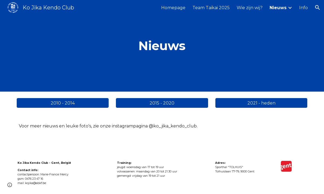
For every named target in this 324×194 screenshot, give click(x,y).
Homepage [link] (173, 7)
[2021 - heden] (261, 103)
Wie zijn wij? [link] (250, 7)
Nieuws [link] (278, 7)
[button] (317, 7)
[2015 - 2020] (162, 103)
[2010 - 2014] (62, 103)
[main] (162, 46)
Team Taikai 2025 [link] (211, 7)
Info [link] (303, 7)
